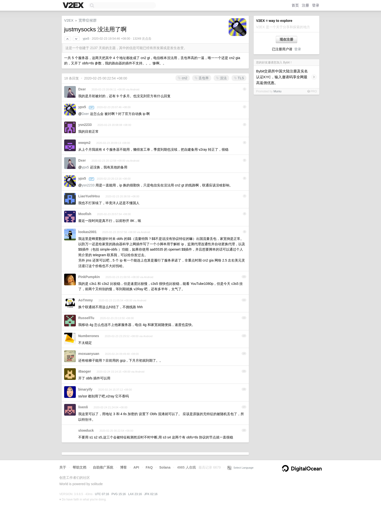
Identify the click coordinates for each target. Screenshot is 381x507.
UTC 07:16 (102, 494)
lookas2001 (87, 232)
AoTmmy (85, 300)
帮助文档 (79, 467)
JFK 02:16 (151, 494)
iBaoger (84, 371)
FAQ (149, 467)
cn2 (182, 78)
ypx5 (86, 38)
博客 (123, 467)
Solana (165, 467)
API (136, 467)
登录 (315, 5)
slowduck (86, 430)
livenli (83, 407)
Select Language (240, 467)
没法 (221, 78)
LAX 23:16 (135, 494)
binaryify (85, 389)
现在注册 (286, 39)
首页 (295, 5)
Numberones (88, 336)
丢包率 (202, 78)
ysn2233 (85, 125)
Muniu (277, 91)
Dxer (82, 89)
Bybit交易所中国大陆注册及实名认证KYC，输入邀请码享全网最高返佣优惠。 (282, 77)
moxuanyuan (88, 354)
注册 (305, 5)
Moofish (84, 214)
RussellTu (86, 318)
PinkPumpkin (89, 277)
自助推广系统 (103, 467)
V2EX (68, 20)
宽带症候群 (87, 20)
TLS (239, 78)
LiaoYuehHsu (89, 196)
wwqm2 (84, 143)
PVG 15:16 (119, 494)
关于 (62, 467)
